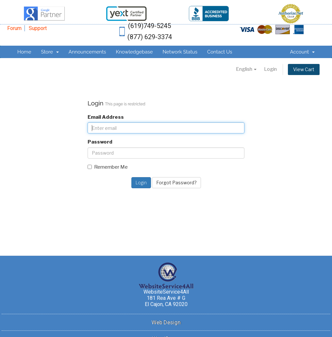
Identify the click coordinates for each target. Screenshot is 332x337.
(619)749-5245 (149, 26)
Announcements (87, 52)
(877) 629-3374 (149, 37)
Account (302, 52)
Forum (14, 28)
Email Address (106, 117)
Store (49, 52)
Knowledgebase (134, 52)
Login (270, 69)
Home (24, 52)
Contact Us (219, 52)
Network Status (179, 52)
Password (100, 142)
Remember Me (108, 167)
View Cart (303, 69)
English (246, 69)
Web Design (166, 322)
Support (38, 28)
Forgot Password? (176, 182)
